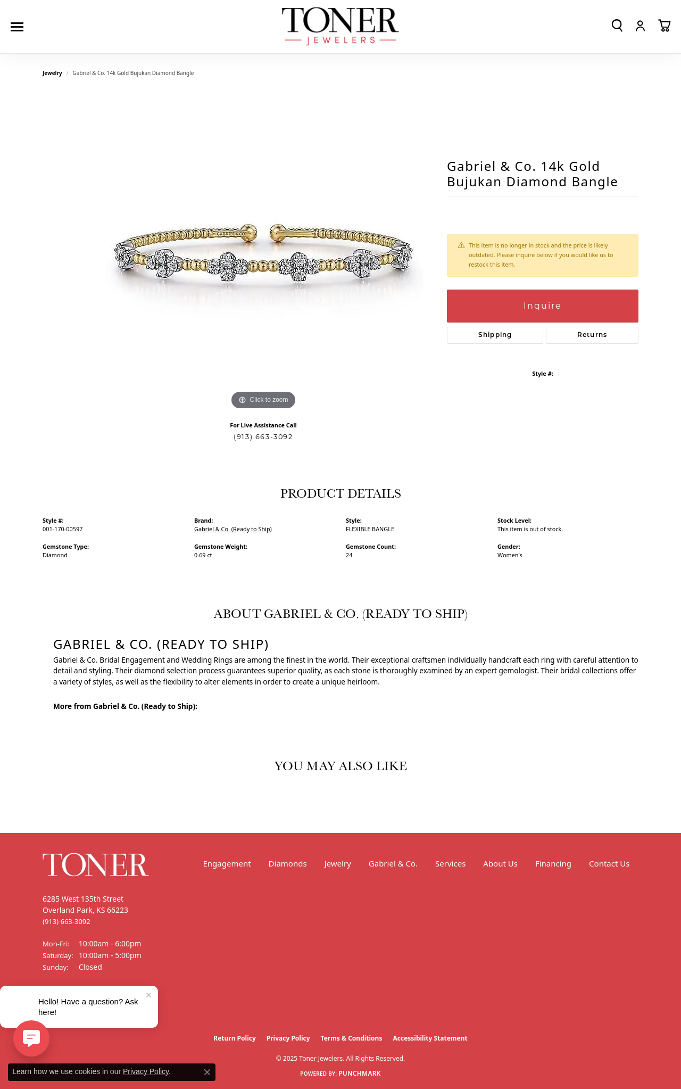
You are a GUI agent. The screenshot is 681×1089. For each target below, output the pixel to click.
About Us (500, 863)
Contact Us (609, 863)
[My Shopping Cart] (664, 25)
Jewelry (338, 863)
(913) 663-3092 (263, 437)
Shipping (495, 335)
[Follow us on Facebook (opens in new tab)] (53, 1007)
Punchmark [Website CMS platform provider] (359, 1073)
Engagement (227, 863)
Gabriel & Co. (393, 863)
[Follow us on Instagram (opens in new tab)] (79, 1007)
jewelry (52, 73)
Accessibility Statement (430, 1038)
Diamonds (288, 863)
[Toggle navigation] (19, 27)
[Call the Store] (66, 921)
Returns (592, 335)
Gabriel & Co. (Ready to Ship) (233, 529)
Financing (553, 863)
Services (450, 863)
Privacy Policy (288, 1038)
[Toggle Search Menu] (617, 25)
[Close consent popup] (207, 1072)
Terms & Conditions (352, 1038)
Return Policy (234, 1038)
